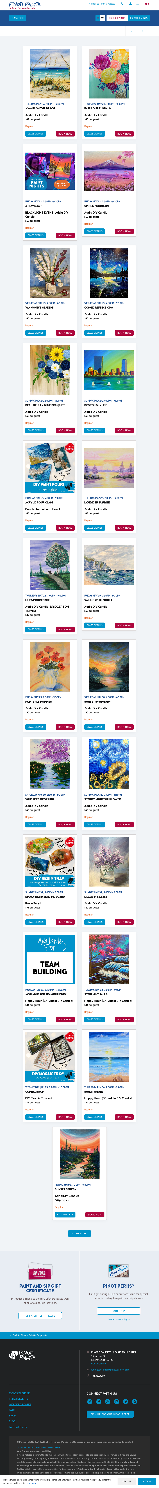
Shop (12, 1415)
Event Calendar (19, 1393)
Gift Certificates (20, 1404)
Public (117, 18)
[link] (142, 31)
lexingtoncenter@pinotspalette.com (110, 1369)
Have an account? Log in (119, 1319)
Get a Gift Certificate (40, 1315)
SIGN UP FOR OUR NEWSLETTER (110, 1414)
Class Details (35, 133)
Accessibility (54, 1447)
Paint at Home (18, 1427)
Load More (79, 1233)
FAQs (12, 1410)
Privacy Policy (39, 1447)
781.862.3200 (98, 1375)
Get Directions (98, 1363)
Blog (12, 1421)
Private (139, 18)
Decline (127, 1481)
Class (17, 18)
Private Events (18, 1399)
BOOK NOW (65, 133)
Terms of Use (23, 1447)
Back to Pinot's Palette (103, 3)
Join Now (118, 1311)
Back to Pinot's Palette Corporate (30, 1335)
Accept (147, 1481)
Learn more (31, 1483)
